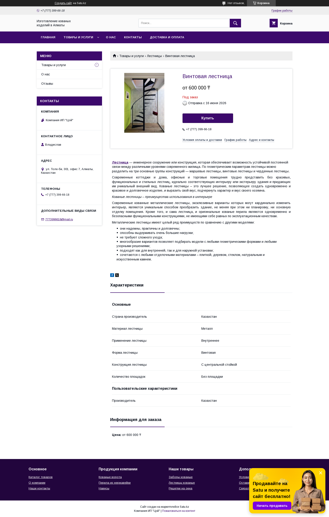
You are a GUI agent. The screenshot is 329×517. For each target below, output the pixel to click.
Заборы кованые (181, 477)
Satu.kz (184, 506)
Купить (207, 118)
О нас (111, 37)
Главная (48, 37)
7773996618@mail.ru (59, 219)
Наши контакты (39, 488)
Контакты (133, 37)
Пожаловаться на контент (178, 510)
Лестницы (154, 56)
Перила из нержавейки (115, 482)
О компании (37, 482)
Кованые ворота (110, 477)
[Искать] (235, 23)
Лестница (120, 162)
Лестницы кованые (182, 482)
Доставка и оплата (167, 37)
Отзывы (47, 83)
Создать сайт (63, 3)
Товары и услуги (78, 37)
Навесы (104, 488)
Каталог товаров (41, 477)
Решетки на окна (180, 488)
